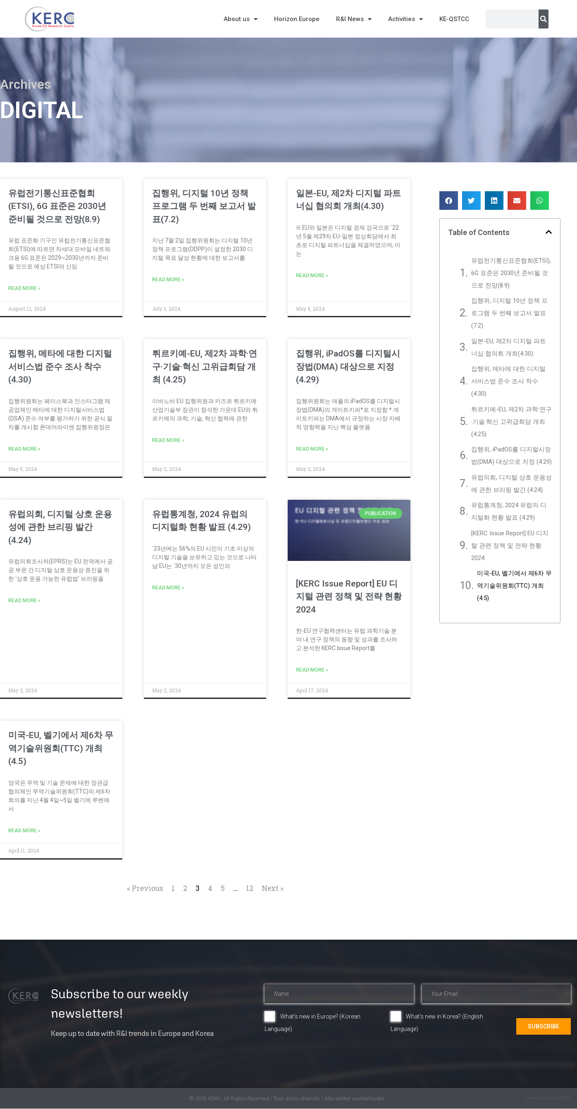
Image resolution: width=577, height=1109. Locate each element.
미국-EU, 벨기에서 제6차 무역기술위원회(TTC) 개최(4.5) (60, 748)
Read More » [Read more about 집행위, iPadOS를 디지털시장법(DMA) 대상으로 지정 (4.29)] (312, 449)
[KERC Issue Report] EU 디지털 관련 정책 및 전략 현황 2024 (349, 597)
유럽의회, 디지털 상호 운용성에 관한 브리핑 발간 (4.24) (60, 527)
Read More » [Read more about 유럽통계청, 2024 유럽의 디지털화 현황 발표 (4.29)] (168, 588)
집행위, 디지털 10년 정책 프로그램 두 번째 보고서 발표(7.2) (204, 206)
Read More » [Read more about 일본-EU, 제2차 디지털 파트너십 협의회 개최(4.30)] (312, 275)
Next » (273, 888)
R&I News (354, 19)
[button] (448, 200)
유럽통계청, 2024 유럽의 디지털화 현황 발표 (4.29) (508, 511)
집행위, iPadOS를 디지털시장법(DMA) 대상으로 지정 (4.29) (348, 367)
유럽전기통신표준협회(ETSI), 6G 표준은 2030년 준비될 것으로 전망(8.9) (57, 206)
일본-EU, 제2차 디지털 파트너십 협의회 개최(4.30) (508, 347)
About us (241, 19)
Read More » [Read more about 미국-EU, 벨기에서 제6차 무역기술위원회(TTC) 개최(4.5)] (24, 831)
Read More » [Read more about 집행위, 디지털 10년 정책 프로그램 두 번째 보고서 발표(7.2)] (168, 280)
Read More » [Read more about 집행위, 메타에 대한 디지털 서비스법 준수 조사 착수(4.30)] (24, 449)
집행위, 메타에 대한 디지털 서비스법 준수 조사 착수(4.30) (60, 367)
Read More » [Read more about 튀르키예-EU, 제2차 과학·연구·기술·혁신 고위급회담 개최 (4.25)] (168, 440)
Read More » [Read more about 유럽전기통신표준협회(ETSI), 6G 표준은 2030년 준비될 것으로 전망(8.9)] (24, 288)
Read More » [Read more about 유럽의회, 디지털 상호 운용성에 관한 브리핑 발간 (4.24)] (24, 600)
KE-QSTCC (454, 19)
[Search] (543, 18)
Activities (405, 19)
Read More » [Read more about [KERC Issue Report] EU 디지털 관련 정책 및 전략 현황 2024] (312, 670)
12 (249, 888)
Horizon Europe (296, 19)
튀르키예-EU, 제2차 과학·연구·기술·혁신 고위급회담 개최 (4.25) (204, 367)
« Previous (145, 888)
